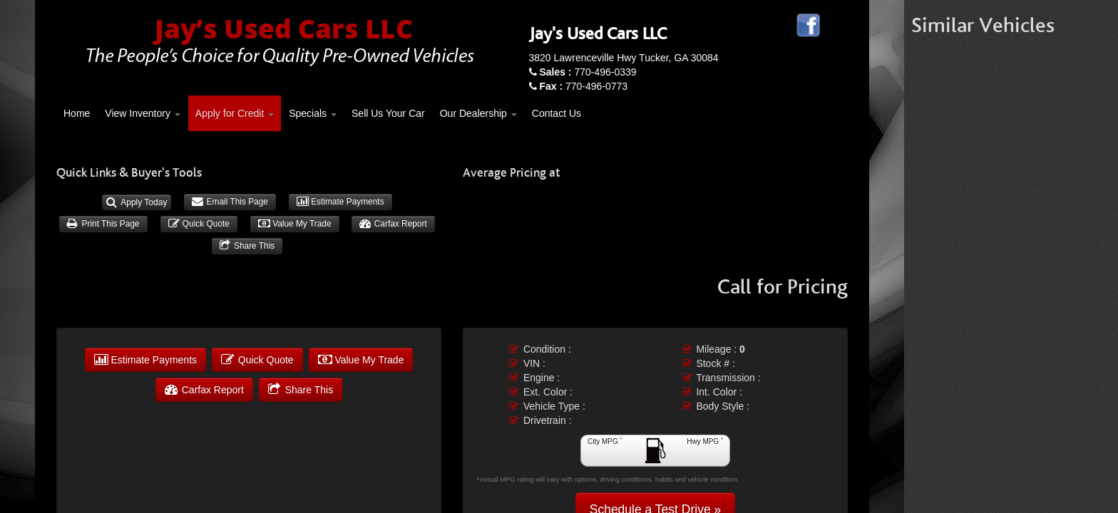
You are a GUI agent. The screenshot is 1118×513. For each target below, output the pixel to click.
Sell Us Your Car (388, 113)
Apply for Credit (234, 113)
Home (76, 113)
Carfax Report (392, 224)
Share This (247, 246)
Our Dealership (478, 113)
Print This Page (103, 224)
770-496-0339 (587, 72)
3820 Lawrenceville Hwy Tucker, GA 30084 (624, 57)
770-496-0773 (583, 86)
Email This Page (230, 202)
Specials (313, 113)
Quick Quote (199, 224)
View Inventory (142, 113)
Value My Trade (295, 224)
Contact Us (556, 113)
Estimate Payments (340, 202)
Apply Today (136, 202)
